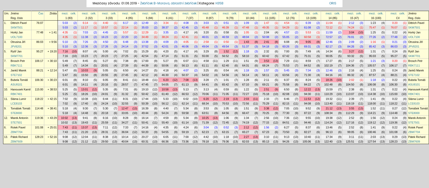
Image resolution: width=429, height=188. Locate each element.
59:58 (185, 113)
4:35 (65, 32)
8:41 (125, 79)
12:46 (329, 41)
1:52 (226, 51)
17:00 (145, 60)
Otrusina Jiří (18, 41)
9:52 (308, 108)
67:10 (245, 84)
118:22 (39, 98)
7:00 (286, 51)
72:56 (245, 103)
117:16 (350, 122)
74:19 (245, 122)
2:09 (351, 41)
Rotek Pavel (18, 127)
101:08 (39, 127)
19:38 (329, 117)
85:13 (265, 141)
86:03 (39, 41)
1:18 (246, 51)
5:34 (186, 108)
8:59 (308, 60)
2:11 (266, 79)
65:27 (245, 132)
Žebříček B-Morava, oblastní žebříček (168, 3)
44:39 (145, 65)
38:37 (165, 27)
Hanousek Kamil (21, 89)
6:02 (186, 98)
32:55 (124, 103)
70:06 (205, 94)
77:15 (265, 122)
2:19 (226, 98)
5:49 (65, 60)
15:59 (329, 89)
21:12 (329, 108)
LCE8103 (16, 103)
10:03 (84, 70)
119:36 (39, 117)
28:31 (104, 132)
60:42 (265, 56)
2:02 (351, 79)
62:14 (185, 103)
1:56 (373, 117)
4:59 (166, 117)
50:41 (145, 122)
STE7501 (16, 122)
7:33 (125, 127)
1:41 (373, 98)
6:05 (105, 79)
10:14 (124, 136)
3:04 (351, 32)
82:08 (285, 94)
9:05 (308, 41)
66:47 (245, 113)
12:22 (307, 89)
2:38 (351, 89)
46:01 (205, 37)
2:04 (266, 32)
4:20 (166, 51)
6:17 (125, 22)
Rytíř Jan (16, 51)
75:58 (285, 84)
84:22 (307, 84)
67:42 (285, 56)
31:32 (124, 94)
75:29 (265, 103)
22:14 (124, 27)
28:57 (124, 84)
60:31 (145, 141)
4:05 (186, 41)
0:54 (226, 70)
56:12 (165, 103)
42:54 (145, 56)
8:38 (105, 136)
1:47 (266, 22)
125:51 (350, 141)
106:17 (39, 60)
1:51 (246, 60)
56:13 (185, 65)
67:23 (265, 132)
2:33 (266, 98)
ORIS (332, 3)
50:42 (145, 94)
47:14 (165, 56)
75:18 (265, 94)
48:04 (245, 37)
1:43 (246, 41)
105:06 (307, 141)
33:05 (124, 113)
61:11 (205, 65)
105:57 (372, 65)
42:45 (185, 27)
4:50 (105, 41)
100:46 (372, 132)
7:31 (125, 89)
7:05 (286, 108)
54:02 (205, 75)
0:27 (395, 108)
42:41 (185, 37)
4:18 (166, 70)
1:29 (226, 60)
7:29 (286, 60)
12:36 (84, 46)
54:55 (165, 132)
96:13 (329, 132)
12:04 (84, 136)
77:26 (372, 37)
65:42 (225, 84)
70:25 (265, 113)
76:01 (350, 37)
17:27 (329, 60)
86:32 (350, 75)
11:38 (84, 37)
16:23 (104, 37)
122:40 (328, 141)
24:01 (104, 94)
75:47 (372, 27)
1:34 (246, 117)
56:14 (245, 75)
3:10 (266, 136)
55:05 (285, 37)
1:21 (373, 60)
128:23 (39, 136)
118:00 (372, 103)
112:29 (350, 113)
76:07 (39, 22)
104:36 (350, 65)
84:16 (329, 75)
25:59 (104, 122)
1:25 (373, 32)
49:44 (145, 113)
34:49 (145, 37)
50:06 (165, 65)
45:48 (205, 27)
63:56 (285, 75)
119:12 (372, 122)
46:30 (165, 75)
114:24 (328, 122)
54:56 (225, 75)
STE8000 (16, 113)
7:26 (85, 41)
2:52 (351, 117)
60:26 (285, 46)
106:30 (39, 79)
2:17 (351, 60)
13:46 (329, 127)
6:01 (65, 79)
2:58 (206, 41)
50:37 (185, 75)
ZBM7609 (17, 141)
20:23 (104, 56)
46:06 (185, 46)
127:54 (372, 141)
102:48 (328, 84)
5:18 (65, 108)
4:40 (105, 22)
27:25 (124, 56)
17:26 (104, 46)
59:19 (185, 132)
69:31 (307, 46)
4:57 (286, 32)
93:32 (350, 56)
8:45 (85, 60)
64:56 (225, 113)
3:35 (166, 32)
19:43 (84, 122)
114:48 (39, 108)
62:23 (205, 132)
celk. (73, 13)
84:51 (285, 122)
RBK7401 (17, 94)
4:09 (166, 41)
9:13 (286, 136)
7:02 (125, 51)
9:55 (308, 117)
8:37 (308, 127)
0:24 (395, 51)
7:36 (286, 117)
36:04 (124, 132)
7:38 (125, 60)
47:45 (145, 84)
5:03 (65, 22)
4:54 (286, 22)
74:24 (350, 27)
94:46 (307, 122)
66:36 (165, 141)
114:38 (372, 94)
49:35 (265, 27)
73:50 (285, 132)
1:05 (246, 32)
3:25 (206, 70)
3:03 (206, 22)
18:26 (329, 79)
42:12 (145, 75)
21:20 (84, 132)
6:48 (125, 41)
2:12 (351, 22)
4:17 (186, 32)
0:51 (226, 22)
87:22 (307, 113)
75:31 (307, 56)
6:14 (85, 22)
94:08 (307, 103)
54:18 (265, 46)
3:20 (206, 32)
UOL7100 (17, 37)
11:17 (84, 27)
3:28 (206, 79)
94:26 (285, 141)
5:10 (65, 41)
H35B (219, 3)
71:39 (205, 122)
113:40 (328, 103)
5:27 (105, 60)
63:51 (205, 113)
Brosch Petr (18, 60)
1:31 (373, 51)
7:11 (105, 127)
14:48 (84, 113)
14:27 (145, 70)
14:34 (329, 51)
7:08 (186, 79)
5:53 (308, 32)
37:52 (145, 46)
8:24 (308, 79)
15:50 (84, 75)
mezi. (65, 13)
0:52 (226, 127)
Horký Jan (17, 32)
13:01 (84, 89)
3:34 (166, 22)
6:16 (105, 117)
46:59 (225, 37)
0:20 (395, 22)
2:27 (246, 136)
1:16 (373, 41)
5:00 (105, 51)
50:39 (145, 103)
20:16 (104, 84)
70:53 (225, 103)
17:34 (329, 136)
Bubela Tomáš (19, 79)
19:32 (329, 98)
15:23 (84, 56)
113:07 (350, 94)
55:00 (205, 56)
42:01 (165, 46)
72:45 (225, 122)
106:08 (372, 84)
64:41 (205, 84)
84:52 (307, 65)
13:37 (84, 127)
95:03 (372, 56)
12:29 (145, 32)
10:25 (205, 117)
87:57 (372, 75)
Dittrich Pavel (19, 22)
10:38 (84, 98)
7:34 (308, 70)
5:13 (186, 89)
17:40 (84, 103)
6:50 (125, 70)
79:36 (225, 141)
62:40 (225, 65)
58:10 (245, 56)
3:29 (206, 51)
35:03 (145, 27)
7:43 (65, 127)
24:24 (104, 103)
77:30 (285, 113)
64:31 (245, 65)
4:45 (105, 32)
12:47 (124, 108)
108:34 (328, 113)
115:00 (39, 89)
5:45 (286, 70)
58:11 (265, 75)
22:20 (124, 37)
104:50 (350, 84)
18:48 (145, 79)
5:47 (65, 70)
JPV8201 (16, 46)
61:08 (307, 27)
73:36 (185, 141)
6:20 (166, 79)
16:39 (145, 108)
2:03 (246, 98)
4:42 (206, 136)
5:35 (105, 89)
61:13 (185, 84)
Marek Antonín (19, 117)
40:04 (124, 141)
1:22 (246, 89)
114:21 (372, 113)
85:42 (372, 46)
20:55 (104, 75)
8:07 (85, 51)
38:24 (165, 37)
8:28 (125, 117)
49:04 (205, 46)
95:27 (39, 51)
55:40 (165, 122)
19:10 (145, 89)
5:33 (166, 98)
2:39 (351, 98)
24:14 (124, 46)
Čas (40, 13)
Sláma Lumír (18, 98)
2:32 (266, 51)
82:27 (307, 132)
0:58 (226, 32)
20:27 (145, 136)
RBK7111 (17, 65)
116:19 (350, 103)
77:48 (39, 32)
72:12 (329, 27)
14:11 (84, 84)
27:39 (124, 65)
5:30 (105, 108)
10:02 (64, 117)
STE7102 (16, 75)
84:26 (350, 46)
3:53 (266, 60)
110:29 (328, 94)
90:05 (329, 56)
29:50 (104, 141)
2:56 (266, 117)
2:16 (351, 70)
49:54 (225, 46)
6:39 (308, 22)
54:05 (165, 84)
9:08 (65, 136)
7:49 (308, 51)
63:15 (225, 132)
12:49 (145, 22)
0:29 (395, 136)
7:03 (85, 32)
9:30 (85, 108)
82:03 (245, 141)
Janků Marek (18, 70)
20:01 (104, 65)
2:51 (266, 89)
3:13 (206, 89)
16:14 (145, 117)
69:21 (265, 84)
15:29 (145, 51)
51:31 (185, 56)
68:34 (205, 103)
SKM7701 (17, 56)
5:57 (125, 32)
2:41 (266, 41)
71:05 (225, 94)
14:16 (145, 127)
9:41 (85, 117)
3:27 (351, 51)
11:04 (329, 22)
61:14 (185, 122)
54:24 (165, 113)
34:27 (124, 122)
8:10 (85, 79)
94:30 (307, 94)
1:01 (226, 79)
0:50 (226, 41)
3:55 (351, 108)
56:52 (225, 56)
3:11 (351, 136)
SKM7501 (17, 27)
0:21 (395, 41)
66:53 (185, 94)
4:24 (186, 127)
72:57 (329, 37)
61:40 (165, 94)
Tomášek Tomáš (20, 108)
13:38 (145, 41)
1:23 (373, 22)
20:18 (104, 113)
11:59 (329, 32)
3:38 (266, 108)
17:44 (145, 98)
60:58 (307, 37)
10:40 (307, 136)
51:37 (245, 46)
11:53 (307, 98)
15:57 (104, 27)
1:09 (246, 22)
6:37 (286, 79)
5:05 (105, 70)
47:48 (245, 27)
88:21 (39, 70)
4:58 (206, 60)
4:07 (186, 70)
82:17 (329, 46)
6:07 (186, 60)
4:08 (186, 22)
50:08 (265, 37)
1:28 (246, 79)
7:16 (65, 51)
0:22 (395, 32)
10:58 (165, 89)
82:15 (285, 103)
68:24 (265, 65)
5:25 (65, 89)
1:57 (266, 70)
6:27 (286, 127)
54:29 (285, 27)
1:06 (226, 117)
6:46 (286, 98)
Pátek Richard (19, 136)
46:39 (225, 27)
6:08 (286, 41)
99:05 (350, 132)
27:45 (124, 75)
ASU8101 (17, 84)
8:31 (125, 98)
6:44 (105, 98)
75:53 (285, 65)
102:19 (328, 65)
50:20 (145, 132)
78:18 (205, 141)
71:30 (307, 75)
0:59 (226, 89)
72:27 (245, 94)
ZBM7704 (17, 132)
